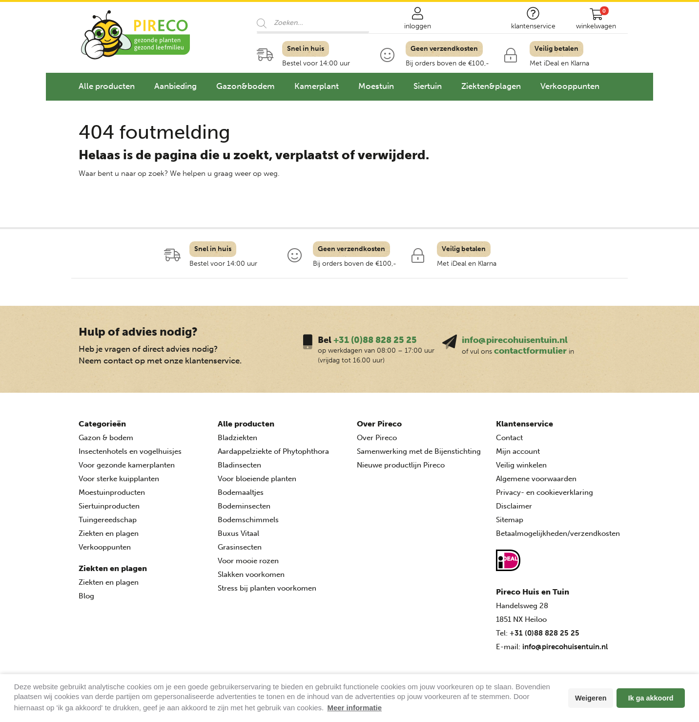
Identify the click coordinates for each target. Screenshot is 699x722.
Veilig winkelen (521, 465)
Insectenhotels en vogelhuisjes (130, 451)
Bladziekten (237, 437)
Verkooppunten (569, 86)
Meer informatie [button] (354, 707)
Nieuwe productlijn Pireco (401, 465)
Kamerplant (316, 86)
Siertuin (427, 86)
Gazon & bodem (106, 437)
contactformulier (530, 350)
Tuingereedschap (108, 519)
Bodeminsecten (244, 506)
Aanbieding (175, 86)
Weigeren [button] (591, 698)
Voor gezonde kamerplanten (127, 465)
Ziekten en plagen (109, 533)
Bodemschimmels (248, 519)
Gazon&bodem (245, 86)
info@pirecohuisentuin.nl (515, 340)
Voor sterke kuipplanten (119, 478)
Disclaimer (514, 506)
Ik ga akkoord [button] (651, 698)
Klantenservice (524, 423)
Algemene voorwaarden (536, 478)
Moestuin (376, 86)
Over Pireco (379, 423)
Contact (509, 437)
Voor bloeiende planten (257, 478)
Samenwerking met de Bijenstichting (419, 451)
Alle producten (107, 86)
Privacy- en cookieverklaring (544, 492)
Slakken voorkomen (251, 574)
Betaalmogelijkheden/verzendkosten (558, 533)
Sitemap (509, 519)
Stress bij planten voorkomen (267, 588)
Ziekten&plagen (491, 86)
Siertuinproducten (109, 506)
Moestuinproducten (112, 492)
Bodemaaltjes (241, 492)
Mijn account (518, 451)
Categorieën (102, 423)
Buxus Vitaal (238, 533)
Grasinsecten (240, 547)
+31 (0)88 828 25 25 (375, 340)
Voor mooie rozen (248, 560)
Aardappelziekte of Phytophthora (273, 451)
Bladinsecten (239, 465)
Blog (86, 596)
